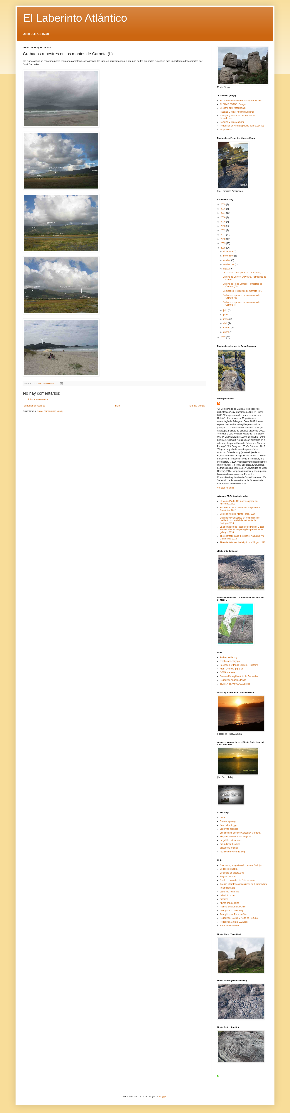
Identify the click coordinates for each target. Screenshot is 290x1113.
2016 (223, 217)
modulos (224, 899)
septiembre (229, 264)
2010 (223, 239)
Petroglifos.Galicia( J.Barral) (233, 922)
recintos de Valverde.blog (232, 851)
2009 (223, 243)
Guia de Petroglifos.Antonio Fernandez (239, 676)
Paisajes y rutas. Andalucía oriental (237, 112)
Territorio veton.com (229, 925)
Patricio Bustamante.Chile (232, 906)
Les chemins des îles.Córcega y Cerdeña (240, 833)
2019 (223, 204)
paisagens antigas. (229, 848)
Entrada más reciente (34, 405)
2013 (223, 226)
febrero (227, 327)
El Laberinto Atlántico (75, 18)
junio (226, 314)
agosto (226, 268)
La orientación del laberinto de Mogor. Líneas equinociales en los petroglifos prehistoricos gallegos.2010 (242, 530)
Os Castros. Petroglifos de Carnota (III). (242, 291)
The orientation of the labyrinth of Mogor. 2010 (242, 542)
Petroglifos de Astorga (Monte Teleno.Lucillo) (242, 125)
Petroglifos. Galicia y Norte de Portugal (239, 918)
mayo (226, 319)
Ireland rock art (227, 888)
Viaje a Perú (226, 129)
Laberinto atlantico (229, 829)
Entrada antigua (197, 405)
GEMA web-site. (228, 672)
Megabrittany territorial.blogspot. (236, 836)
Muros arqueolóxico (229, 903)
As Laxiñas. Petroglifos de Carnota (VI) (242, 272)
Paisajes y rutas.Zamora (232, 122)
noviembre (228, 255)
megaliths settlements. (231, 840)
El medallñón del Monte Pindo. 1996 (238, 514)
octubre (227, 260)
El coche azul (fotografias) (233, 108)
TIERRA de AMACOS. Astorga (235, 684)
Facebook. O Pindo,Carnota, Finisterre (239, 665)
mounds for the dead (230, 844)
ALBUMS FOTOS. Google (233, 104)
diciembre (228, 251)
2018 (223, 208)
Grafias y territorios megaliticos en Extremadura (243, 884)
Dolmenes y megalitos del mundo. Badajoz (241, 865)
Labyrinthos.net (227, 895)
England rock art (228, 876)
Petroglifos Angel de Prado (233, 680)
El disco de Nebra (228, 869)
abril (225, 323)
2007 (223, 337)
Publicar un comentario (39, 399)
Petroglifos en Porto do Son (233, 914)
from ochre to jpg (228, 825)
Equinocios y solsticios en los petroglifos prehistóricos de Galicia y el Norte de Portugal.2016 (239, 520)
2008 (223, 247)
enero (226, 332)
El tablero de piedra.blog (232, 873)
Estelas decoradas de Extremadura (237, 880)
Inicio (117, 405)
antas (222, 817)
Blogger (162, 1096)
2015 (223, 221)
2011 (223, 234)
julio (225, 310)
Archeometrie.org (228, 657)
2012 (223, 230)
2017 (223, 213)
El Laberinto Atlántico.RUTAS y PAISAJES (241, 100)
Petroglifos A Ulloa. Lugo (232, 910)
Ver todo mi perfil (225, 487)
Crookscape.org (228, 821)
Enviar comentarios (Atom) (50, 411)
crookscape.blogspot (230, 661)
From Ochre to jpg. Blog (231, 668)
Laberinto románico (229, 891)
